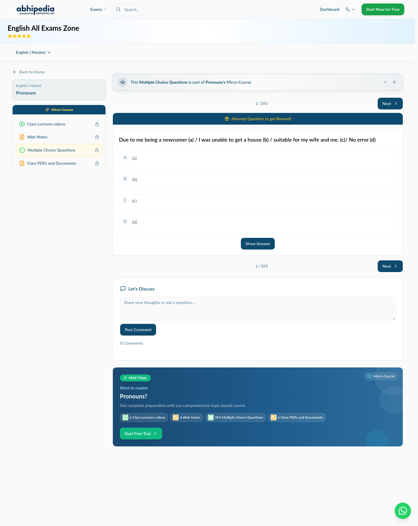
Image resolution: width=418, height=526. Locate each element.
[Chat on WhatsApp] (403, 511)
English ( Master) (33, 52)
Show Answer (258, 243)
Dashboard (329, 9)
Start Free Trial (141, 433)
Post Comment (138, 329)
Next (390, 103)
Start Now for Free (383, 9)
